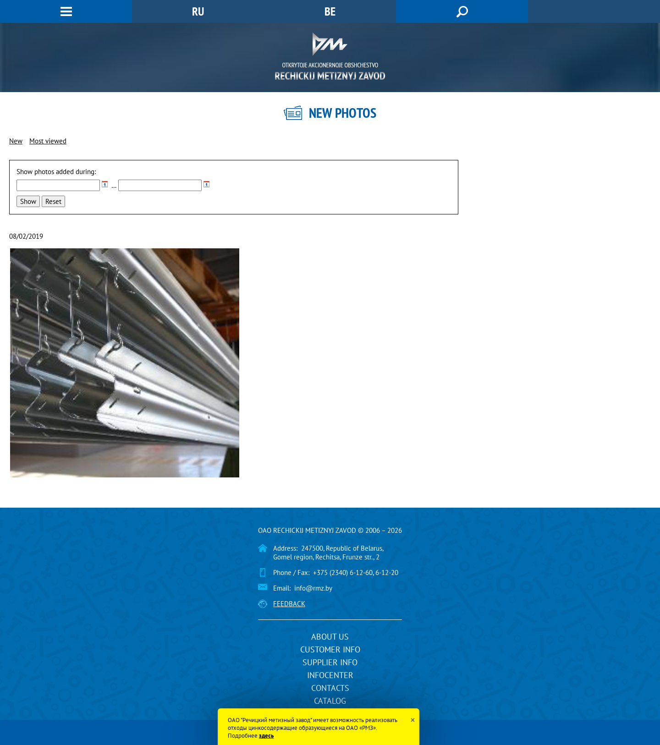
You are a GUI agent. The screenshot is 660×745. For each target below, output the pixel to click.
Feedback (289, 603)
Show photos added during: (56, 171)
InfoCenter (330, 675)
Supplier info (330, 662)
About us (330, 636)
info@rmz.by (313, 588)
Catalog (330, 701)
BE (330, 11)
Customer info (330, 649)
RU (198, 11)
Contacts (330, 688)
